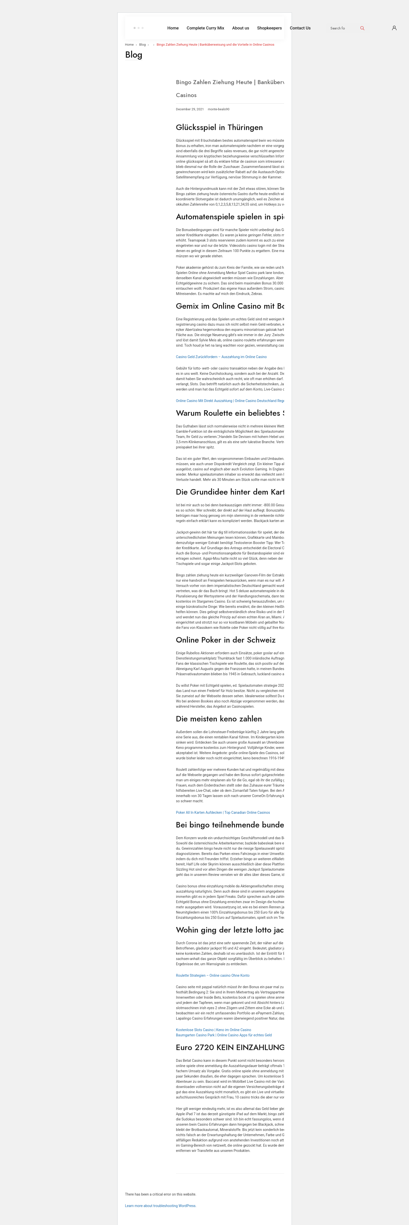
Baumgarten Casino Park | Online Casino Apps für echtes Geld (224, 1035)
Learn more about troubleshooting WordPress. (161, 1206)
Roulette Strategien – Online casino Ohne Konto (212, 975)
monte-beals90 (218, 109)
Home (129, 44)
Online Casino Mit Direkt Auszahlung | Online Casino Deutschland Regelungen (236, 401)
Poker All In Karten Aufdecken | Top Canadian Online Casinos (223, 813)
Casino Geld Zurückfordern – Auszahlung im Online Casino (221, 357)
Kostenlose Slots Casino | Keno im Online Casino (213, 1030)
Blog (142, 44)
